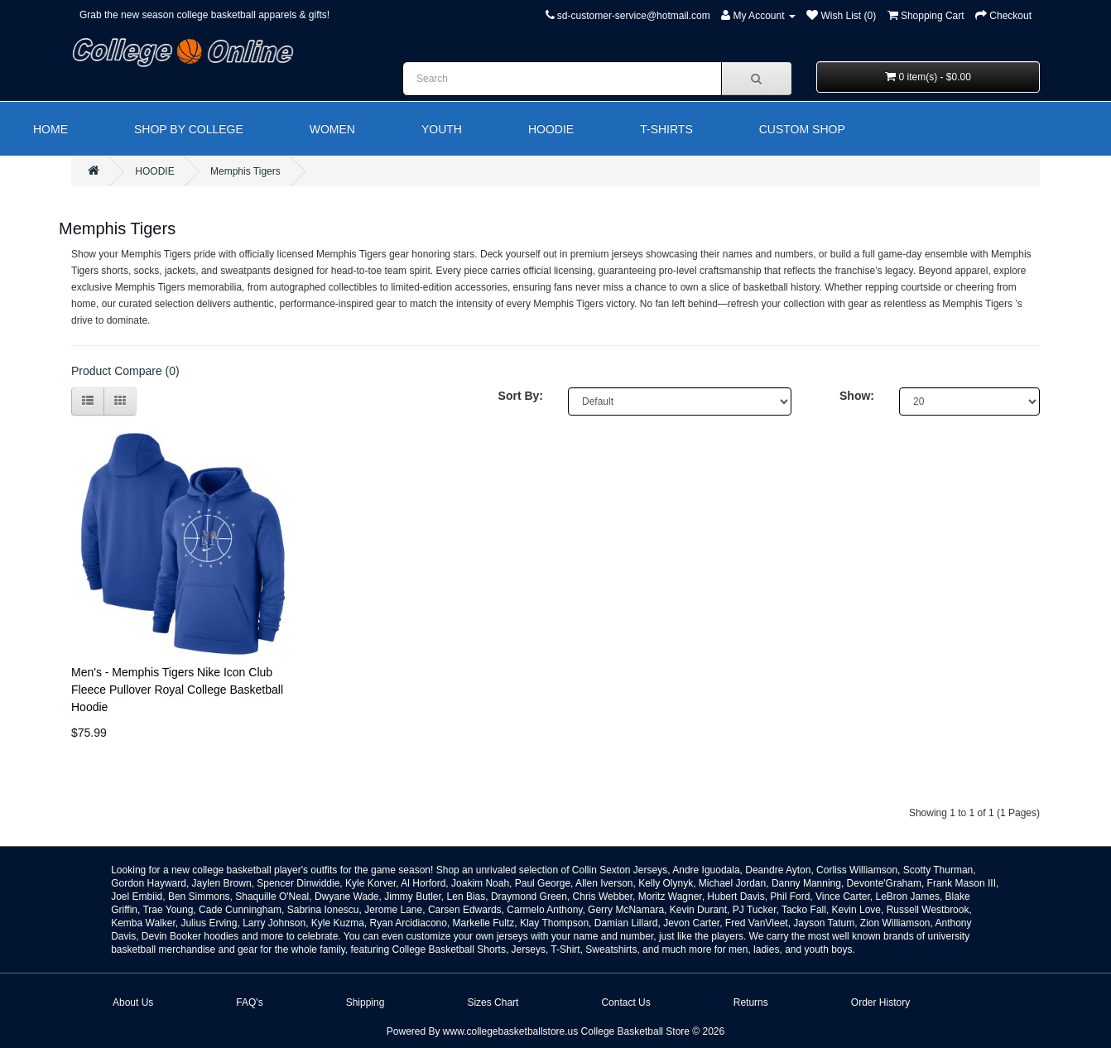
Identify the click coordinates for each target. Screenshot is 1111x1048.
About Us (133, 1002)
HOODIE (551, 129)
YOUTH (441, 129)
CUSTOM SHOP (802, 129)
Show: (856, 395)
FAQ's (249, 1002)
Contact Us (625, 1002)
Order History (880, 1002)
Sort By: (520, 395)
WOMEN (332, 129)
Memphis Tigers (245, 171)
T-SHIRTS (666, 129)
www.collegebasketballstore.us (510, 1031)
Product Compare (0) (125, 370)
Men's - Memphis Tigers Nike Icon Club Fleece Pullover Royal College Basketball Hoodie (177, 690)
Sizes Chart (492, 1002)
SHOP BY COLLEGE (188, 129)
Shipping (365, 1002)
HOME (50, 129)
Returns (750, 1002)
